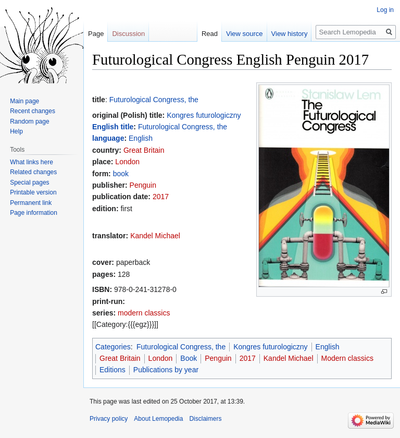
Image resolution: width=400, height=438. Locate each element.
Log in (385, 10)
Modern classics (347, 358)
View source (244, 34)
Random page (29, 121)
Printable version (33, 192)
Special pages (29, 182)
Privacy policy (109, 418)
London (127, 161)
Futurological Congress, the (153, 99)
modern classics (144, 313)
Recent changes (32, 111)
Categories (113, 347)
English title (112, 127)
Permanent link (31, 202)
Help (16, 131)
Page (96, 34)
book (121, 173)
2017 (161, 196)
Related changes (33, 172)
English (141, 138)
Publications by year (165, 370)
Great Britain (144, 150)
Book (188, 358)
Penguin (143, 185)
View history (289, 34)
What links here (31, 162)
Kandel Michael (155, 236)
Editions (112, 370)
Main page (24, 101)
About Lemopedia (158, 418)
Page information (33, 212)
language (108, 138)
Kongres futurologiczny (204, 115)
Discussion (128, 34)
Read (210, 34)
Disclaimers (205, 418)
